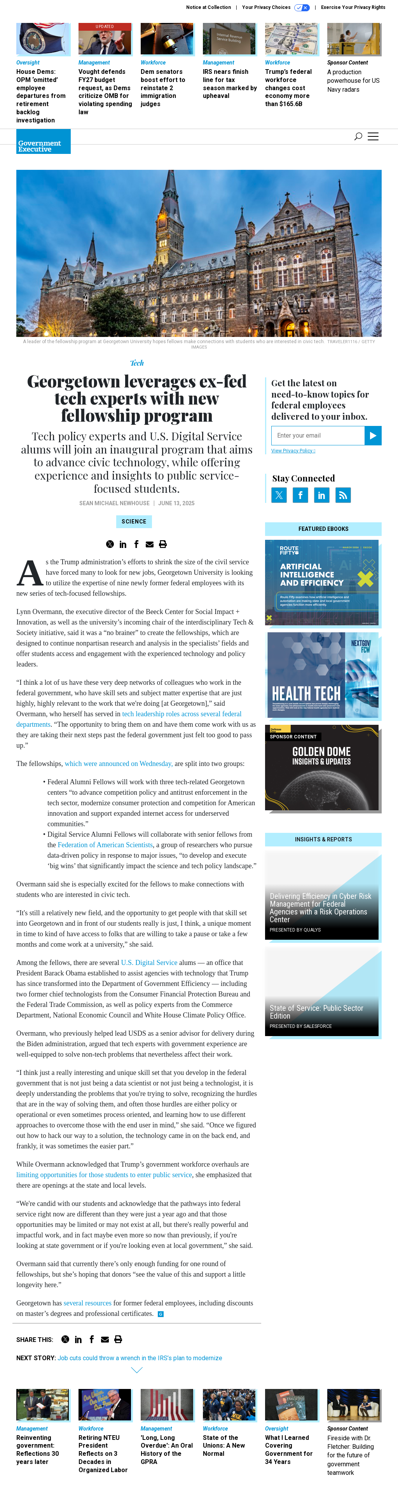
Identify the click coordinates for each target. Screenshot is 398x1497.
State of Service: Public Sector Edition (316, 1012)
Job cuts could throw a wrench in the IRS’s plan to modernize (140, 1358)
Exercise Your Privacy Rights (353, 7)
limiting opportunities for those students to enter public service (104, 1175)
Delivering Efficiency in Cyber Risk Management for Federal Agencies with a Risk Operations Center (321, 908)
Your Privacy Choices (276, 7)
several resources (88, 1303)
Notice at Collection (208, 7)
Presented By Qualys (295, 930)
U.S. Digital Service (149, 963)
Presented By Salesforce (301, 1026)
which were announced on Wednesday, (119, 764)
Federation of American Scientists (105, 845)
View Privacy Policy (293, 451)
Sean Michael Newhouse (114, 503)
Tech (137, 363)
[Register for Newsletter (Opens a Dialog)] (373, 435)
